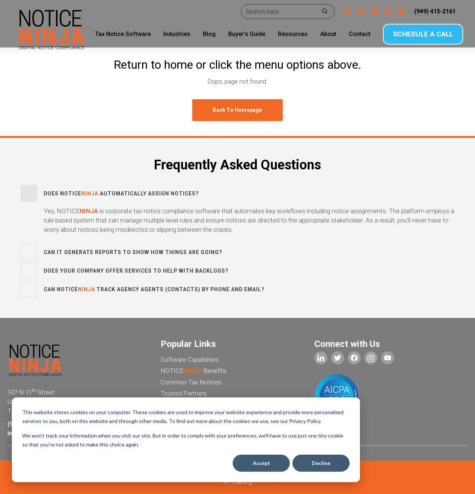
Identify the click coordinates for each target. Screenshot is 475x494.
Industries (171, 34)
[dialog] (186, 439)
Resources (287, 34)
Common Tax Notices (191, 382)
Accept (261, 463)
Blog (204, 34)
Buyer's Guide (241, 34)
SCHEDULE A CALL (418, 34)
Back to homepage (237, 110)
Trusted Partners (184, 393)
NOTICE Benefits (193, 370)
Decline (321, 463)
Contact (354, 34)
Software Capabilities (190, 359)
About (323, 34)
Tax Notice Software (117, 34)
